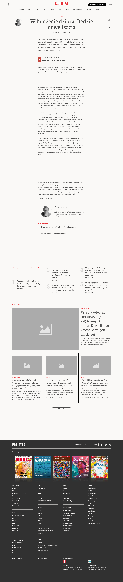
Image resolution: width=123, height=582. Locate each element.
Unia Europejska (16, 539)
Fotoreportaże (92, 490)
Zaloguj (107, 7)
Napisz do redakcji (17, 561)
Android (67, 561)
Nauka (59, 15)
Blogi (67, 15)
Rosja (13, 546)
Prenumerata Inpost (81, 441)
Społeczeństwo (92, 494)
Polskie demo (66, 524)
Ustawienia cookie (42, 570)
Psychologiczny (67, 519)
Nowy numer (22, 15)
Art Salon (40, 529)
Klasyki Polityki (92, 502)
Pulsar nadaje (66, 527)
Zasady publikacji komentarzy (45, 558)
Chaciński (66, 492)
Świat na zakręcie (68, 512)
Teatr (39, 519)
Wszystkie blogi (67, 497)
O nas (90, 515)
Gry (39, 522)
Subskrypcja (93, 441)
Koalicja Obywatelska (18, 512)
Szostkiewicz (66, 490)
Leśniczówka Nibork (31, 578)
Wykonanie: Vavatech (85, 578)
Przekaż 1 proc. (92, 497)
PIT (39, 487)
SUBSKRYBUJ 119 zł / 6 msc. (93, 7)
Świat (37, 15)
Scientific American (17, 492)
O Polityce (14, 567)
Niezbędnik (15, 502)
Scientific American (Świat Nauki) (47, 541)
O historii (65, 517)
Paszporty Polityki (43, 524)
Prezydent (15, 527)
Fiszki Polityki (91, 561)
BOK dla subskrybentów (18, 564)
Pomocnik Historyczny (18, 490)
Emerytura (40, 492)
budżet (41, 197)
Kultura (52, 15)
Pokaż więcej (61, 405)
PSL (13, 519)
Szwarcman (66, 487)
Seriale (39, 514)
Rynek (44, 15)
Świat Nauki (15, 497)
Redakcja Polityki (16, 555)
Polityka (14, 485)
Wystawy (40, 517)
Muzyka (40, 509)
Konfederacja (16, 524)
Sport (89, 500)
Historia (90, 492)
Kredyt (39, 494)
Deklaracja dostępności (44, 564)
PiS (13, 514)
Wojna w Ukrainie (17, 536)
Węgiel (40, 490)
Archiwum (91, 507)
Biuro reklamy (15, 558)
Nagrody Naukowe (43, 546)
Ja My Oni (15, 500)
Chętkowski (66, 494)
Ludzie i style (92, 487)
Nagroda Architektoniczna (45, 527)
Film (39, 512)
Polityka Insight (21, 578)
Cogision (73, 578)
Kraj (30, 15)
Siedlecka (65, 485)
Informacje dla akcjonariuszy (45, 567)
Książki (40, 507)
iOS (63, 561)
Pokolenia (88, 15)
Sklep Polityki (92, 517)
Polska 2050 (15, 522)
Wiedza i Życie (16, 494)
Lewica (14, 517)
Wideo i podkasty (77, 15)
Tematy (90, 512)
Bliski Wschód (16, 544)
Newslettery (91, 485)
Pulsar (39, 539)
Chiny (14, 549)
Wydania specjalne (17, 487)
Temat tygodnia (67, 507)
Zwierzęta (91, 505)
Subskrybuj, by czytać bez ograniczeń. (53, 66)
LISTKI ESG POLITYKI (45, 497)
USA (13, 541)
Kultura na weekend (68, 509)
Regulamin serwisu (42, 555)
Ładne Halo (77, 578)
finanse (50, 197)
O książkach (66, 514)
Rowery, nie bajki (68, 522)
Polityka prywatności (43, 561)
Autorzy (90, 510)
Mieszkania (41, 485)
